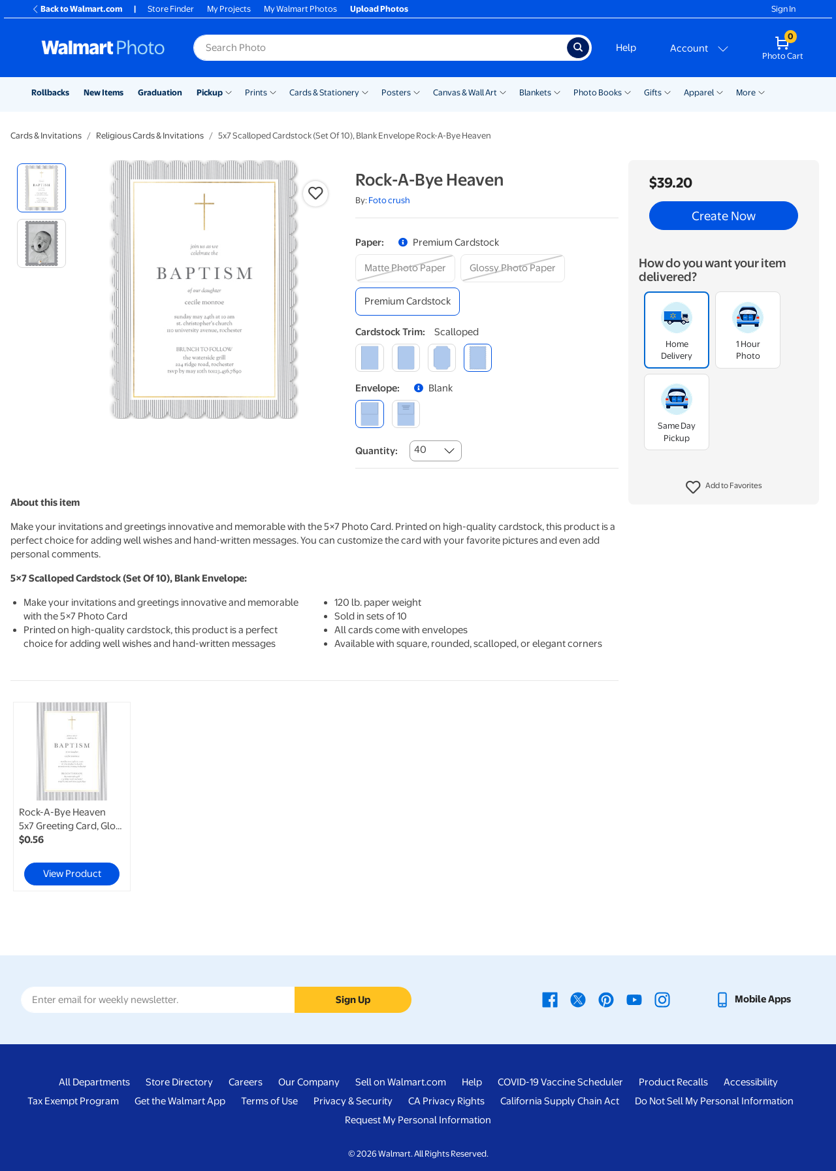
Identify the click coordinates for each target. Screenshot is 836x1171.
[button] (724, 487)
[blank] (369, 414)
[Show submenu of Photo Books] (628, 91)
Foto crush (389, 200)
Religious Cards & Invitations (150, 135)
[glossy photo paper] (512, 268)
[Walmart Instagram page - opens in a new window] (662, 999)
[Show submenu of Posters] (417, 91)
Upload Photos (379, 9)
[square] (369, 358)
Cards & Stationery (324, 92)
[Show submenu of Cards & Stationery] (365, 91)
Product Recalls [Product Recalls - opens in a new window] (673, 1082)
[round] (406, 358)
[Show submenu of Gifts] (667, 91)
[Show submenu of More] (761, 91)
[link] (72, 796)
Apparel (699, 92)
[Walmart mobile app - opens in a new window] (753, 999)
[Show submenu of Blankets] (557, 91)
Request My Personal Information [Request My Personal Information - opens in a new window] (418, 1120)
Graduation (160, 92)
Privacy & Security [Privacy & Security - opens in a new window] (353, 1101)
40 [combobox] (420, 449)
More (746, 92)
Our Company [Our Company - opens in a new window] (309, 1082)
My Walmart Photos (300, 9)
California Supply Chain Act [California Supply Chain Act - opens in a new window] (559, 1101)
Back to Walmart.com (76, 9)
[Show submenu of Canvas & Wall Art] (503, 91)
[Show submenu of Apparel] (720, 91)
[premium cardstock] (407, 302)
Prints (256, 92)
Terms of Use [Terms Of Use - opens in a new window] (269, 1101)
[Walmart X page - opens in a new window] (578, 999)
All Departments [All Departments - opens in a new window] (94, 1082)
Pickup (210, 92)
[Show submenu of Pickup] (229, 91)
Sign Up (353, 1000)
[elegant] (442, 358)
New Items (103, 92)
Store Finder (171, 9)
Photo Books (597, 92)
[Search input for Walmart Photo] (380, 48)
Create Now (724, 215)
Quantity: (376, 451)
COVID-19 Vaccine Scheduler (560, 1082)
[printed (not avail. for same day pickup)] (406, 414)
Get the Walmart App (180, 1101)
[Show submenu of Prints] (273, 91)
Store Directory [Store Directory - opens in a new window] (179, 1082)
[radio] (41, 187)
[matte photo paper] (405, 268)
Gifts (653, 92)
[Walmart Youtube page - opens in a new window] (634, 999)
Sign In (783, 9)
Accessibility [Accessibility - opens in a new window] (751, 1082)
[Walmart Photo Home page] (103, 47)
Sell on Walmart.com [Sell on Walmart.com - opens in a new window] (400, 1082)
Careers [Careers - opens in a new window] (246, 1082)
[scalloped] (478, 358)
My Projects (229, 9)
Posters (396, 92)
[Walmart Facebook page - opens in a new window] (550, 999)
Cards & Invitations (46, 135)
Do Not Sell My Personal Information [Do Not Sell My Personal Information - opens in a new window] (714, 1101)
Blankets (535, 92)
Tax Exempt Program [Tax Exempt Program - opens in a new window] (73, 1101)
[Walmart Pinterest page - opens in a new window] (606, 999)
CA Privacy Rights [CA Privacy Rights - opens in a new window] (446, 1101)
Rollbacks (50, 92)
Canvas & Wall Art (465, 92)
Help (626, 48)
